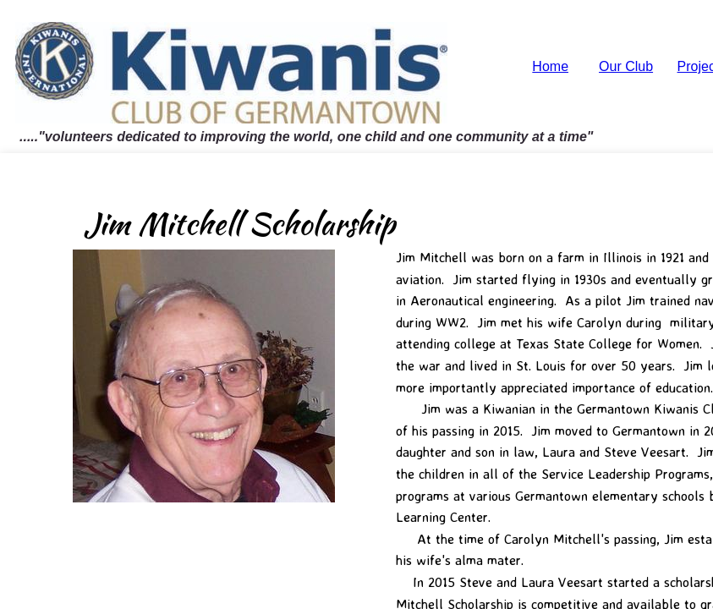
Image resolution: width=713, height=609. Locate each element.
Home (550, 66)
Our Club (626, 66)
